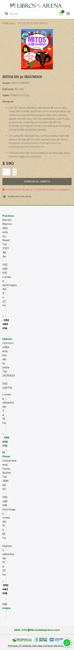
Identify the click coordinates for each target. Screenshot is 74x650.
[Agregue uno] (15, 170)
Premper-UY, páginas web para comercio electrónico (37, 645)
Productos (8, 23)
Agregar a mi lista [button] (16, 197)
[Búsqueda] (6, 13)
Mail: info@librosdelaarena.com (37, 629)
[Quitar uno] (15, 173)
